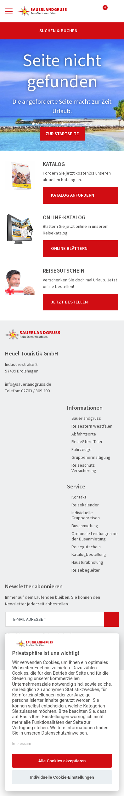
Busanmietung (82, 525)
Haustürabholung (85, 562)
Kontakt (76, 497)
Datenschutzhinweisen (64, 733)
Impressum (21, 743)
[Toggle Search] (115, 11)
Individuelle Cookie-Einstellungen (62, 777)
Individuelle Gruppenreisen (83, 515)
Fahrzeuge (79, 449)
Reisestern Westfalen (89, 426)
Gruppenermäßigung (88, 457)
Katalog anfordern (82, 195)
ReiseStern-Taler (85, 441)
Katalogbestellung (86, 554)
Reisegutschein (84, 547)
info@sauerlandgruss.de (28, 384)
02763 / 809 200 (35, 391)
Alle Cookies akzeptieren (62, 760)
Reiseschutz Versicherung (81, 468)
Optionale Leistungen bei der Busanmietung (93, 536)
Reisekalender (83, 505)
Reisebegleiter (83, 570)
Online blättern (82, 248)
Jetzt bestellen (82, 302)
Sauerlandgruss (84, 418)
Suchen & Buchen (62, 30)
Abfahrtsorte (81, 434)
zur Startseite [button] (62, 133)
